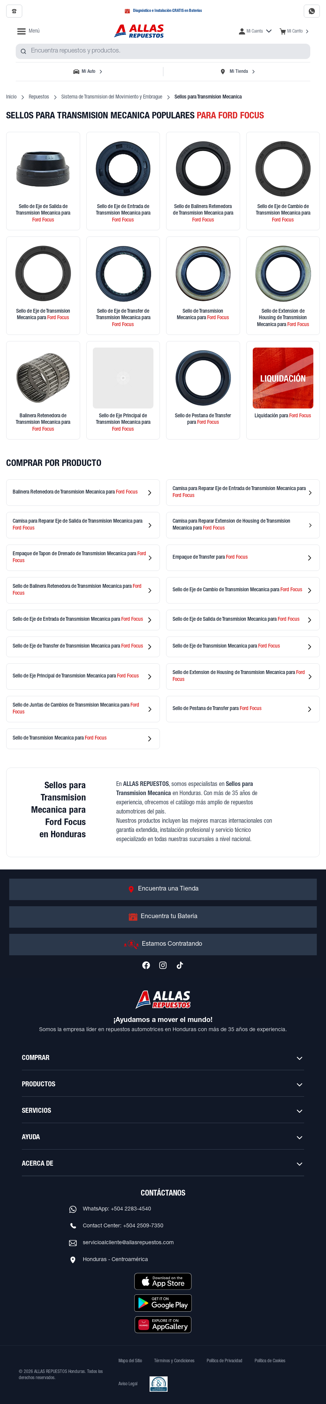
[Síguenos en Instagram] (163, 965)
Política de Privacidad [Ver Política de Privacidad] (224, 1361)
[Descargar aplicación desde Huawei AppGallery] (163, 1324)
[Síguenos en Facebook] (146, 965)
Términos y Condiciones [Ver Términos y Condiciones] (174, 1361)
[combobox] (163, 51)
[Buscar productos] (23, 51)
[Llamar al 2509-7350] (14, 11)
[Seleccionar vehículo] (88, 72)
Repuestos (39, 97)
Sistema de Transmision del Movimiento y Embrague (111, 97)
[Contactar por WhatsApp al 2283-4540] (312, 11)
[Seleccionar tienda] (237, 72)
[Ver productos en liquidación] (283, 390)
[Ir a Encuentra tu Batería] (163, 917)
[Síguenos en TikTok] (180, 965)
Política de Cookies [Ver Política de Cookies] (270, 1361)
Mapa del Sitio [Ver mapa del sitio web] (130, 1361)
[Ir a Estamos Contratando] (163, 944)
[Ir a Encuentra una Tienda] (163, 889)
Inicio (11, 97)
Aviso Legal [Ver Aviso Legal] (128, 1384)
